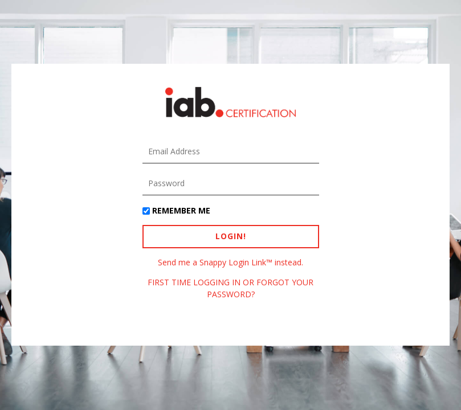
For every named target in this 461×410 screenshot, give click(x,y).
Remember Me (181, 210)
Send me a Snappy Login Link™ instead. (230, 262)
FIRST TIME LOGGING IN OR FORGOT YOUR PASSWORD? (230, 288)
